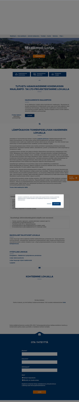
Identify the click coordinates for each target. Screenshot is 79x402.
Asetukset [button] (49, 203)
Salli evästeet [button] (56, 203)
